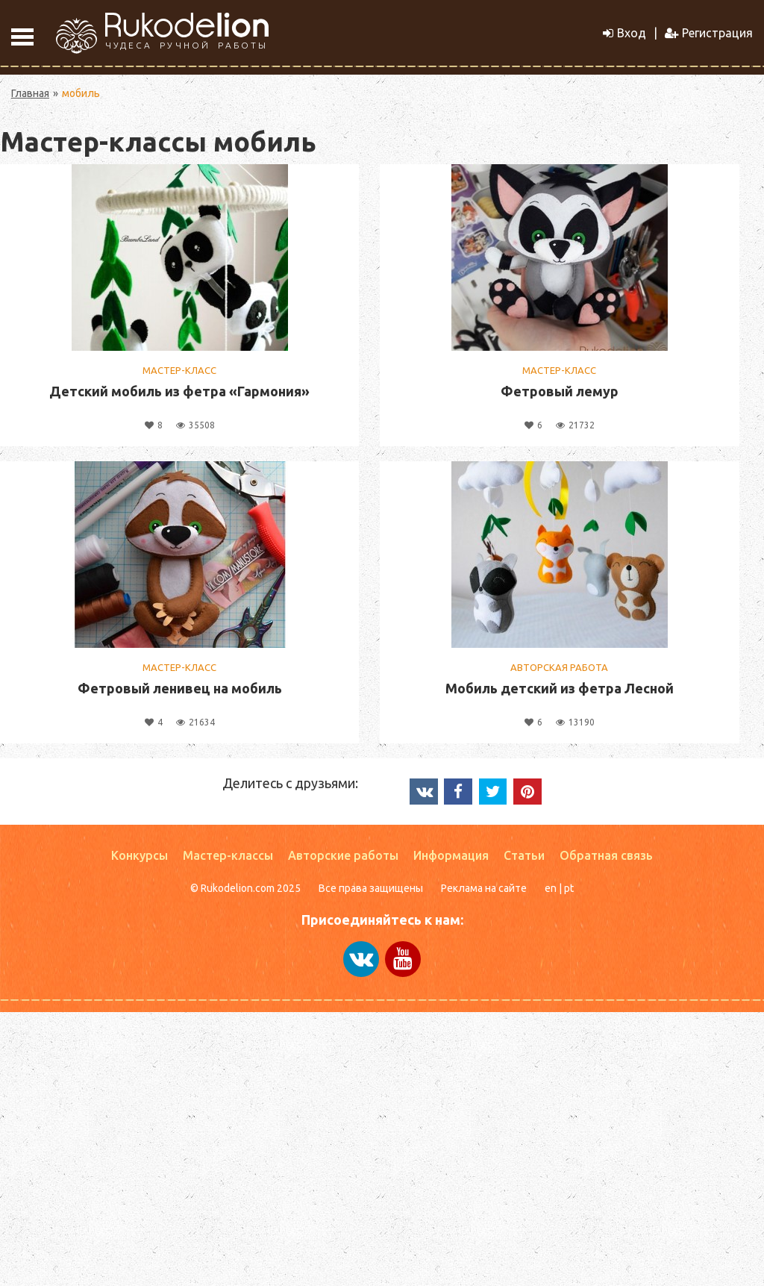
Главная (30, 93)
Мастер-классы (228, 855)
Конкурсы (139, 855)
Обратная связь (606, 855)
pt (569, 888)
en (551, 888)
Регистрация (709, 33)
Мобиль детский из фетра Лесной (559, 688)
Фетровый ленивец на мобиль (180, 688)
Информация (451, 855)
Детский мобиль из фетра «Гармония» (179, 391)
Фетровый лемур (560, 391)
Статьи (524, 855)
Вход (624, 33)
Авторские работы (343, 855)
